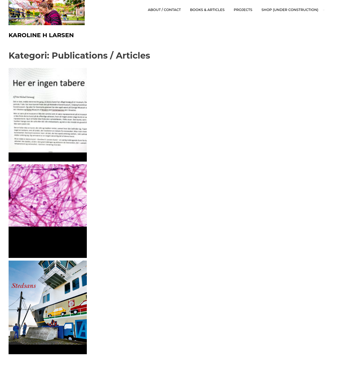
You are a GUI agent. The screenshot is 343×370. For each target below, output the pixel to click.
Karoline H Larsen (41, 35)
